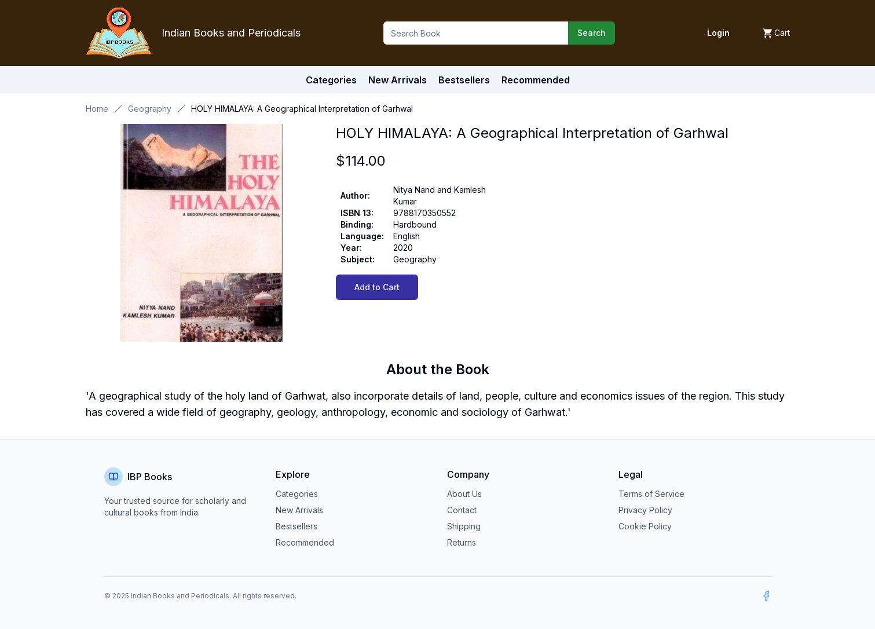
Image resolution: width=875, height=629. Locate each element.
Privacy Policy (645, 510)
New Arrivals (299, 510)
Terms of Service (651, 494)
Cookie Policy (645, 526)
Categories (331, 80)
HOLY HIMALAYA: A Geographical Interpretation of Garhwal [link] (302, 109)
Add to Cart (377, 287)
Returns (461, 542)
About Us (464, 494)
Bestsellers (296, 526)
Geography (149, 109)
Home (97, 109)
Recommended (305, 542)
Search (591, 33)
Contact (462, 510)
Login (718, 33)
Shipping (464, 526)
